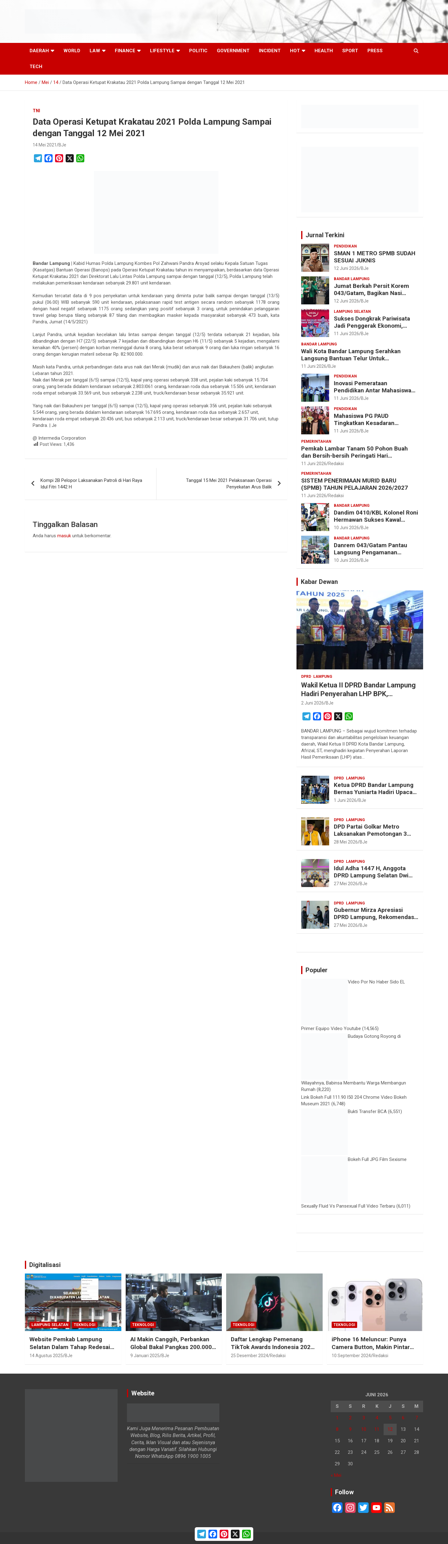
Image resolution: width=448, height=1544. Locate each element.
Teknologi (85, 1325)
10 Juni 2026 (346, 527)
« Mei (336, 1475)
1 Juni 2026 (345, 800)
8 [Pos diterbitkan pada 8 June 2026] (337, 1429)
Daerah (39, 50)
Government (233, 50)
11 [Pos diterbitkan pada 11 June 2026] (376, 1429)
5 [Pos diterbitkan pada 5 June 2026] (390, 1418)
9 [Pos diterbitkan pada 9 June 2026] (350, 1429)
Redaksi (336, 463)
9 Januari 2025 (145, 1355)
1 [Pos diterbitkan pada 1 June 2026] (337, 1418)
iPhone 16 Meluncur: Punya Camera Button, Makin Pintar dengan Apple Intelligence (371, 1347)
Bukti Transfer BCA (367, 1111)
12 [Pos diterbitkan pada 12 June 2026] (390, 1429)
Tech (36, 66)
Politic (198, 50)
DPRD (306, 676)
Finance (125, 50)
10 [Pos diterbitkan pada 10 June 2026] (363, 1429)
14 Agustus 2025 (46, 1355)
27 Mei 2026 (346, 883)
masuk (64, 536)
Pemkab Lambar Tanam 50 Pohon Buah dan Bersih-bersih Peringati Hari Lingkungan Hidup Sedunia (354, 455)
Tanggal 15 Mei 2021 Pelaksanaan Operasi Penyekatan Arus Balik (229, 484)
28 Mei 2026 (346, 841)
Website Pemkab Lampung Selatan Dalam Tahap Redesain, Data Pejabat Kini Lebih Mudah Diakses (72, 1351)
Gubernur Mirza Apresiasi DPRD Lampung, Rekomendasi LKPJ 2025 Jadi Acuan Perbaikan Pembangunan (375, 920)
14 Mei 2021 (45, 144)
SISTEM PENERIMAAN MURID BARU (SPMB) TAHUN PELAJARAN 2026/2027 (354, 484)
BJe (62, 144)
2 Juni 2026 (312, 702)
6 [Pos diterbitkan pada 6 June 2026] (403, 1418)
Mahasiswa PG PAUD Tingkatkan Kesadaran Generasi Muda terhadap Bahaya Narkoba (367, 426)
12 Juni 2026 (346, 268)
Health (324, 50)
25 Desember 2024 (249, 1355)
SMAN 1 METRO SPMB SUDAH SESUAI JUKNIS (374, 257)
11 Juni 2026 (346, 333)
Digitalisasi (45, 1265)
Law (95, 50)
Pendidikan (345, 246)
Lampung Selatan (352, 311)
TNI (36, 110)
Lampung (322, 676)
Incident (270, 50)
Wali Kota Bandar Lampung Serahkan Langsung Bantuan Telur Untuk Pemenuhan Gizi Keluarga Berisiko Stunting (351, 362)
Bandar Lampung (352, 279)
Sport (350, 50)
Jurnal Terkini (325, 235)
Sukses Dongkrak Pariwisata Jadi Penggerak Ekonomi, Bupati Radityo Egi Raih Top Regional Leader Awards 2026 (374, 329)
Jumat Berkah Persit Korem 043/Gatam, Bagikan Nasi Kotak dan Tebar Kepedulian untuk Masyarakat (372, 296)
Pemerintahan (316, 441)
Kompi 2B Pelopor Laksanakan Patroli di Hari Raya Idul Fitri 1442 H (91, 484)
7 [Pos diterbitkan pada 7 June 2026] (416, 1418)
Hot (295, 50)
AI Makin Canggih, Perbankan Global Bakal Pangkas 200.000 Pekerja (171, 1347)
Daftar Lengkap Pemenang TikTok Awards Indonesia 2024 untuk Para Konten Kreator (272, 1347)
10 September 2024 (351, 1355)
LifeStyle (162, 50)
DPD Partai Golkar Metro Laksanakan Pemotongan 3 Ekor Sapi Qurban (370, 833)
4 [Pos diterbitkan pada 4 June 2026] (377, 1418)
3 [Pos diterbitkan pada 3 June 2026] (363, 1418)
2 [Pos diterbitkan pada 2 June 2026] (350, 1418)
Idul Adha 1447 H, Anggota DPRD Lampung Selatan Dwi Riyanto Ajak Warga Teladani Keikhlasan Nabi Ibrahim (372, 879)
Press (375, 50)
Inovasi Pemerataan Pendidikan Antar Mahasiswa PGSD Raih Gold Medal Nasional (372, 394)
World (71, 50)
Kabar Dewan (319, 581)
